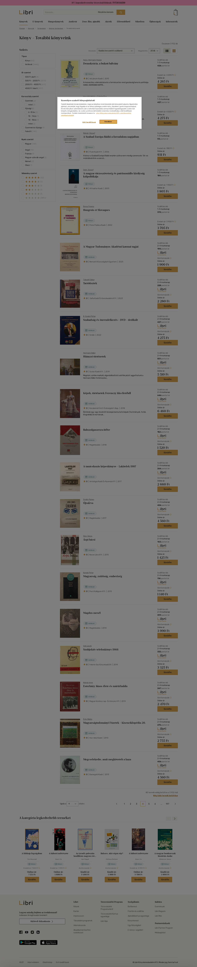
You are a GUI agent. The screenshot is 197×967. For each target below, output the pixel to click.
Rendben (108, 122)
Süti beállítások (89, 122)
